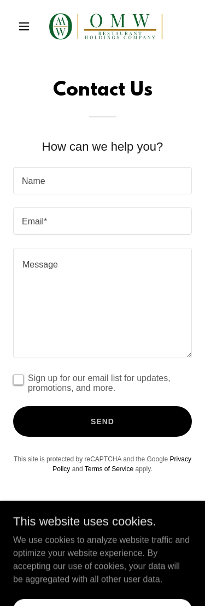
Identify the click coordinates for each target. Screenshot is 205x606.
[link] (102, 26)
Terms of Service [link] (109, 469)
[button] (26, 26)
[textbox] (102, 180)
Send (102, 421)
